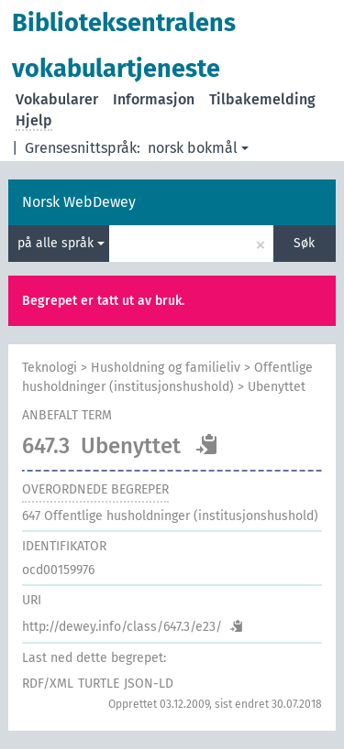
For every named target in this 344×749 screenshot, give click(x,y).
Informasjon (153, 99)
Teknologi (49, 367)
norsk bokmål (198, 148)
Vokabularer (57, 99)
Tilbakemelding (262, 99)
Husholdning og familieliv (165, 367)
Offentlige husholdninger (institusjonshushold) (170, 516)
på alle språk (61, 243)
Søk (304, 243)
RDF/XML (47, 683)
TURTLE (98, 683)
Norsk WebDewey (79, 202)
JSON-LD (148, 683)
